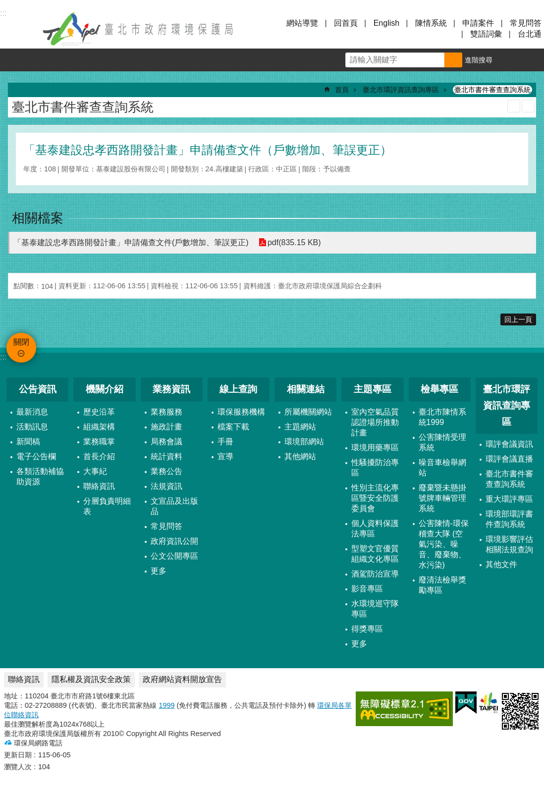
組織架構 (99, 426)
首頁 (342, 90)
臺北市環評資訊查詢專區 (401, 90)
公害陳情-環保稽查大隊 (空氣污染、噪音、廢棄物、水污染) (444, 544)
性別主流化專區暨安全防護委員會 (375, 498)
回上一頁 (518, 319)
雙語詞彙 (486, 34)
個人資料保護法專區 (375, 528)
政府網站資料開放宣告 (182, 679)
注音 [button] (528, 106)
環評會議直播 (509, 459)
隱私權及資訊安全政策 (91, 679)
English (386, 23)
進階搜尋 (478, 60)
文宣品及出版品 (174, 506)
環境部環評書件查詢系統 (509, 519)
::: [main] (11, 79)
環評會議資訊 (509, 444)
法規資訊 (166, 486)
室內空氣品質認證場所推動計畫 (375, 422)
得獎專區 (367, 629)
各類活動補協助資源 (40, 476)
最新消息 (32, 412)
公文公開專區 (174, 556)
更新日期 (18, 755)
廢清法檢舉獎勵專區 (442, 585)
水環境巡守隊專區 (375, 608)
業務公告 (166, 471)
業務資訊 (171, 389)
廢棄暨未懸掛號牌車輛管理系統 (442, 498)
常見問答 (526, 23)
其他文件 (501, 564)
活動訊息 (32, 426)
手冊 (225, 441)
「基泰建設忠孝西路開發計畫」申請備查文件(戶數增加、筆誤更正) (131, 242)
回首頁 (346, 23)
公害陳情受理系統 (442, 442)
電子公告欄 (36, 456)
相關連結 (306, 389)
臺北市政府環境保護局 (139, 29)
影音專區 (367, 588)
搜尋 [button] (453, 60)
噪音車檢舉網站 (442, 467)
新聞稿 (28, 441)
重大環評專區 (509, 499)
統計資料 (166, 456)
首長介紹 (99, 456)
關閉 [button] (20, 29)
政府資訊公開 (174, 541)
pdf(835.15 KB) (294, 242)
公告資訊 (37, 389)
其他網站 (300, 456)
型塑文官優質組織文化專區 (375, 553)
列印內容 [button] (513, 106)
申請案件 (478, 23)
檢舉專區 (439, 389)
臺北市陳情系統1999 (442, 417)
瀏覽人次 (18, 767)
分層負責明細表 (107, 506)
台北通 (530, 34)
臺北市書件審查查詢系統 (492, 90)
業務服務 (166, 412)
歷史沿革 (99, 412)
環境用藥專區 (375, 447)
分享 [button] (532, 60)
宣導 (225, 456)
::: (3, 357)
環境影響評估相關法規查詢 (509, 544)
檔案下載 (233, 426)
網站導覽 (302, 23)
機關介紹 (104, 389)
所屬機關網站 (308, 412)
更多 (158, 571)
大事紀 (95, 471)
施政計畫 (166, 426)
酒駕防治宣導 (375, 574)
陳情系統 (431, 23)
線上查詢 (238, 389)
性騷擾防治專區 (375, 467)
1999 (166, 705)
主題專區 (372, 389)
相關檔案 (37, 218)
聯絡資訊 (99, 486)
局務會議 (166, 441)
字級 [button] (509, 60)
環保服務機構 (241, 412)
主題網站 (300, 426)
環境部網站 (304, 441)
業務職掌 (99, 441)
